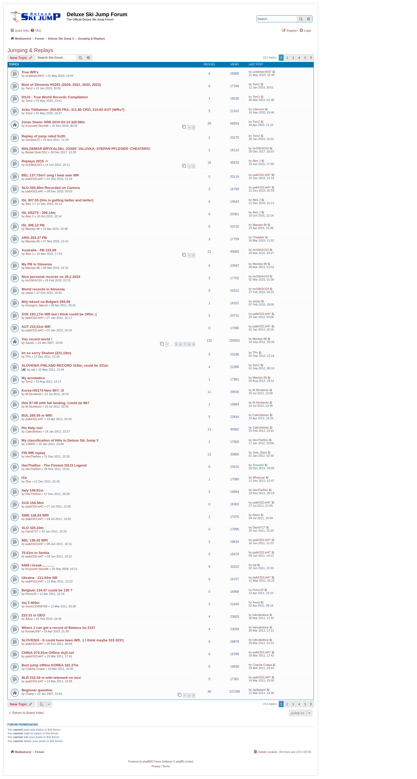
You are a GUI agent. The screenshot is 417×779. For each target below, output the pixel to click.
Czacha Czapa (35, 668)
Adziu (29, 618)
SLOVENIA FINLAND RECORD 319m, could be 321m (65, 365)
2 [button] (287, 57)
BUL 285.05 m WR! (37, 415)
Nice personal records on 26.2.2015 (51, 277)
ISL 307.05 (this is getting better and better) (57, 200)
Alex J (257, 160)
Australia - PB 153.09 (39, 250)
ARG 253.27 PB (34, 238)
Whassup (259, 477)
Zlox (28, 481)
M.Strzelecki (33, 394)
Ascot (256, 602)
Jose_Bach (260, 452)
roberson (258, 109)
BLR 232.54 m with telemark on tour (51, 678)
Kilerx (256, 514)
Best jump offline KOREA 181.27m (50, 665)
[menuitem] (35, 30)
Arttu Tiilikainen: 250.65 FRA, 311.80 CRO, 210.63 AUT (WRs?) (73, 110)
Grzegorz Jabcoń (37, 305)
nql (33, 369)
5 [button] (305, 57)
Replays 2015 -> (35, 161)
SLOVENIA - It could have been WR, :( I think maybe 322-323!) (73, 640)
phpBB (147, 761)
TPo (28, 356)
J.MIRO (30, 444)
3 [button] (293, 57)
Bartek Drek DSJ (36, 152)
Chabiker (258, 237)
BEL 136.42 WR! (35, 540)
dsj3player (259, 689)
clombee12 (33, 139)
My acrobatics (33, 378)
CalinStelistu (261, 415)
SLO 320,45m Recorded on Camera (51, 188)
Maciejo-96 (33, 228)
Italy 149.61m (32, 490)
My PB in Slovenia (37, 264)
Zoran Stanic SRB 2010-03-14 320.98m (53, 122)
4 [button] (299, 57)
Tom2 (29, 88)
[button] (311, 57)
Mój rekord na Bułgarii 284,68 (46, 302)
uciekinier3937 (35, 75)
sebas (29, 292)
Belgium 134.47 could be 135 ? (47, 590)
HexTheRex (260, 440)
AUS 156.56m (33, 503)
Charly (30, 693)
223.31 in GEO (33, 615)
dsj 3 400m (30, 603)
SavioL (30, 342)
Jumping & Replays (30, 50)
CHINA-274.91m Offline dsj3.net (48, 653)
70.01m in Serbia (35, 553)
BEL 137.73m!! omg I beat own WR (50, 175)
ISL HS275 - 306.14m (39, 213)
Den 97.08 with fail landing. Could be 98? (55, 403)
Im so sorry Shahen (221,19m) (46, 353)
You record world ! (37, 339)
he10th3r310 (261, 148)
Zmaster (258, 465)
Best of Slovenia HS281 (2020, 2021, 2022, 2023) (61, 85)
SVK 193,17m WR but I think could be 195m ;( (59, 314)
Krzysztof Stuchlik (37, 125)
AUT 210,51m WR (36, 327)
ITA (24, 478)
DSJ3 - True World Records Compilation (55, 97)
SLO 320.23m (33, 528)
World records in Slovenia (43, 289)
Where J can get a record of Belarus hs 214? (58, 628)
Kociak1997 (33, 631)
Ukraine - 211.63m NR (39, 578)
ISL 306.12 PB (33, 225)
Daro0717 (32, 531)
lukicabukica (261, 614)
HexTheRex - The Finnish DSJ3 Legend (54, 465)
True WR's (30, 72)
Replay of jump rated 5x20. (44, 136)
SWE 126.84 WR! (35, 515)
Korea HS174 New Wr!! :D (43, 390)
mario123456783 (37, 606)
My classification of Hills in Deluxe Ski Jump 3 (60, 440)
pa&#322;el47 (35, 178)
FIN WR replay (33, 453)
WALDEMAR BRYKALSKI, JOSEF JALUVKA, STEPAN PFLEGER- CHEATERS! (86, 149)
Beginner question (37, 690)
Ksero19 (31, 593)
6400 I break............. (38, 565)
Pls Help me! (32, 428)
